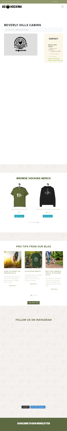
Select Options (19, 216)
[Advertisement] (33, 152)
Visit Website (52, 56)
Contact (55, 1)
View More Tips (33, 302)
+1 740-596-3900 (53, 54)
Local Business (9, 30)
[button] (29, 222)
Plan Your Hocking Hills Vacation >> (12, 1)
